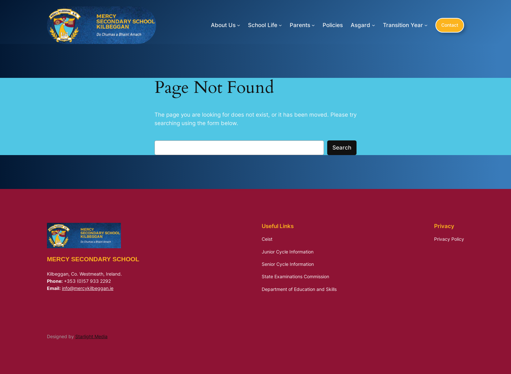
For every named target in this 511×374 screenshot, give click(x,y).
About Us (223, 25)
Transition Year (403, 25)
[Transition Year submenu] (426, 25)
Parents (300, 25)
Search (341, 147)
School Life (262, 25)
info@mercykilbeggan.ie (87, 288)
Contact (449, 25)
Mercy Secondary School (93, 259)
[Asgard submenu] (373, 25)
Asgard (360, 25)
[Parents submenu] (313, 25)
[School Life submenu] (280, 25)
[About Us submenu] (238, 25)
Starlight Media (91, 336)
